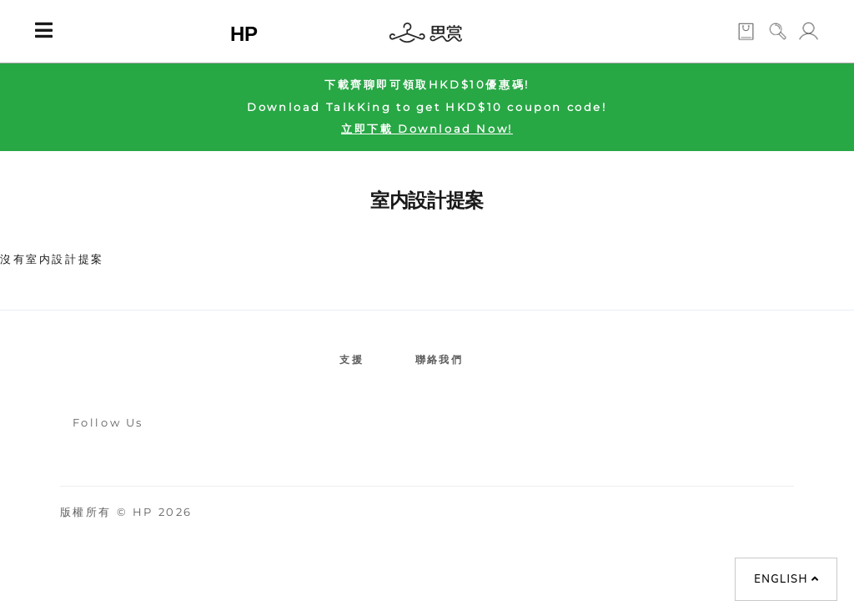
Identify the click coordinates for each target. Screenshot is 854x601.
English (786, 579)
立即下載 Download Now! (427, 128)
